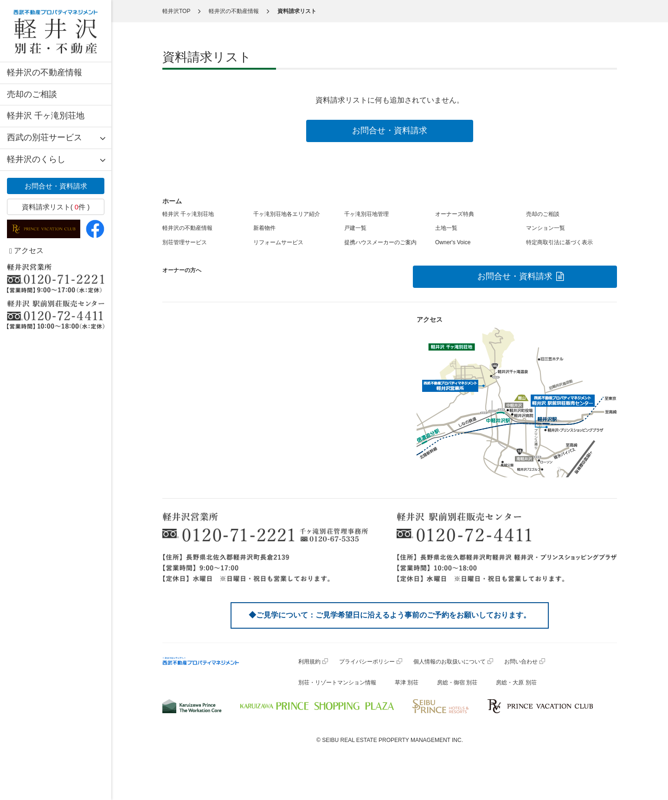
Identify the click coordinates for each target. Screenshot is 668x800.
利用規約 (309, 661)
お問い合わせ (521, 661)
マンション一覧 (545, 228)
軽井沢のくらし (36, 159)
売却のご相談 (32, 94)
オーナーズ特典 (454, 214)
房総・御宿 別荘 (457, 682)
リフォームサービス (278, 242)
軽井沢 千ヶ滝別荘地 (45, 115)
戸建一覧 (355, 228)
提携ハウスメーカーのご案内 (380, 242)
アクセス (26, 250)
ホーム (172, 201)
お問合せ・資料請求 (56, 186)
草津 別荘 (406, 682)
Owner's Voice (452, 242)
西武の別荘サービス (44, 137)
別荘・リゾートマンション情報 (337, 682)
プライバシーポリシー (367, 661)
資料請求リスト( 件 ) (56, 207)
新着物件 (264, 228)
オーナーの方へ (181, 270)
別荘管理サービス (184, 242)
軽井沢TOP (176, 11)
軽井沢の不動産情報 (44, 72)
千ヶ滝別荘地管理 (366, 214)
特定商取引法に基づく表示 (559, 242)
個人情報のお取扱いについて (449, 661)
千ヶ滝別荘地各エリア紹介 (286, 214)
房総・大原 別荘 (516, 682)
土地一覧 (446, 228)
